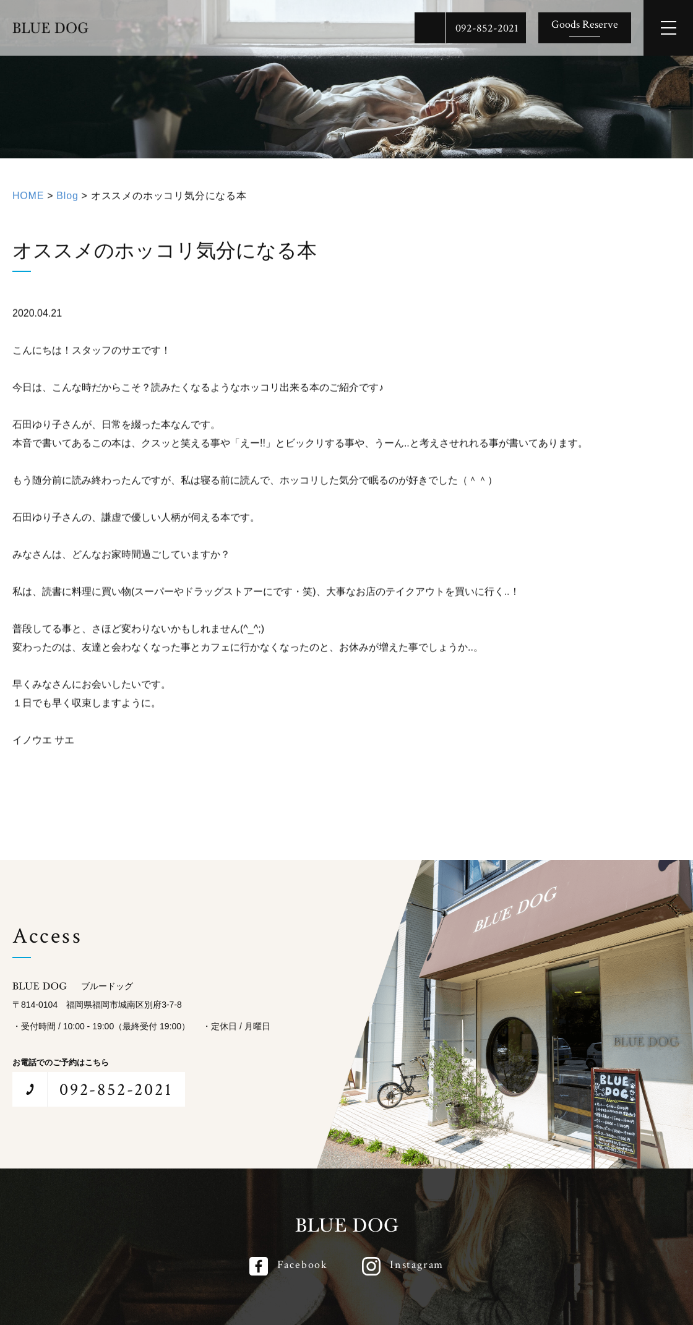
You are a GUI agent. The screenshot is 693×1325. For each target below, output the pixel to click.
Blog (67, 199)
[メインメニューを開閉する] (668, 28)
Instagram (417, 1265)
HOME (28, 199)
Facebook (302, 1265)
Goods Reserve (584, 24)
